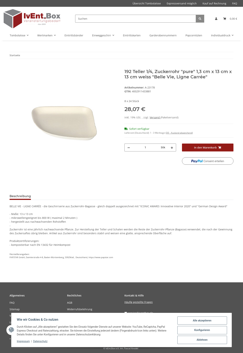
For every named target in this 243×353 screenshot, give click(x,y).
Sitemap (15, 309)
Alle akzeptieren (201, 320)
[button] (216, 18)
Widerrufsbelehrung (79, 309)
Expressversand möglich (182, 3)
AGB (69, 302)
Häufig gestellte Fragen (138, 302)
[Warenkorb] (230, 18)
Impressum (23, 341)
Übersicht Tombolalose (147, 3)
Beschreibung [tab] (20, 196)
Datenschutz (41, 341)
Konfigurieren (201, 330)
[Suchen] (135, 19)
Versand (155, 117)
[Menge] (145, 147)
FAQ (234, 3)
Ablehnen (201, 339)
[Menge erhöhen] (172, 147)
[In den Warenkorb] (12, 67)
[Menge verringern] (129, 147)
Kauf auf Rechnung (214, 3)
